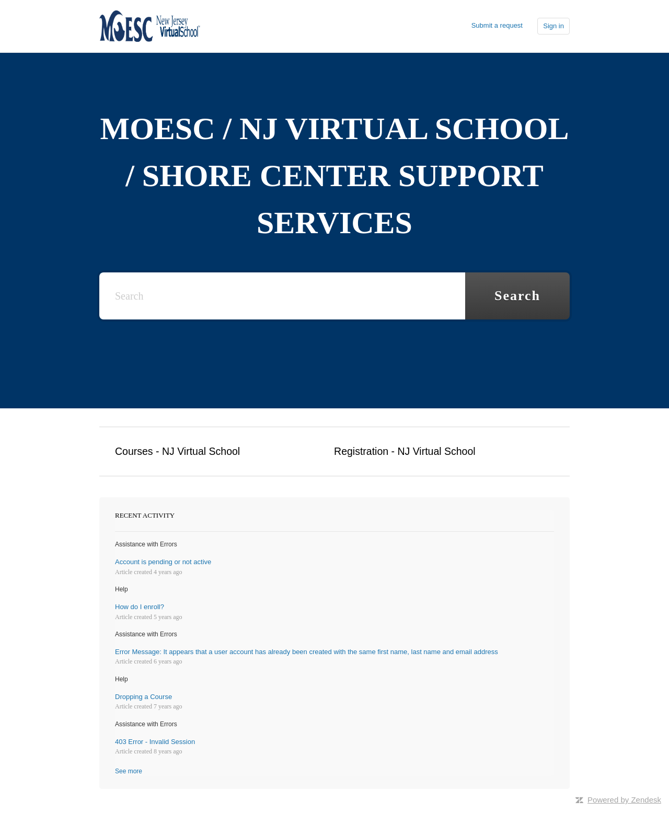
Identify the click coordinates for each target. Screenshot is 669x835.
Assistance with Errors (146, 544)
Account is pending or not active (163, 562)
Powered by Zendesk (624, 799)
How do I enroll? (139, 607)
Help (121, 589)
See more (128, 771)
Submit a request (497, 25)
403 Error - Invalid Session (155, 742)
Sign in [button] (553, 26)
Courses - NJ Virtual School (177, 451)
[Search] (282, 295)
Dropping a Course (143, 697)
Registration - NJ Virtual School (405, 451)
